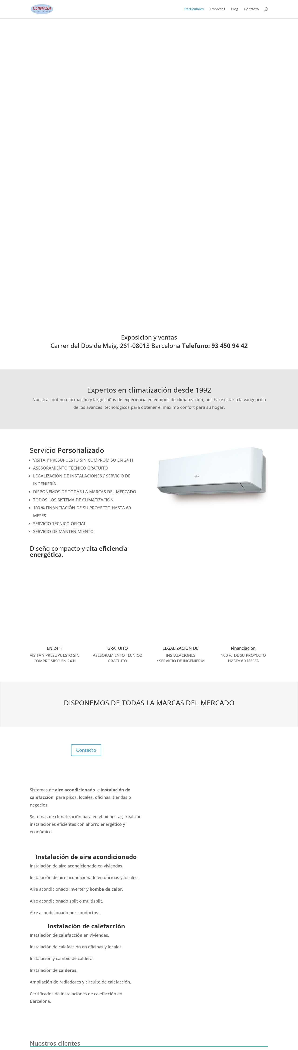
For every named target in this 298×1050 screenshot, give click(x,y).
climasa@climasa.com (60, 941)
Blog (234, 9)
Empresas (217, 9)
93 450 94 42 (52, 922)
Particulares (194, 9)
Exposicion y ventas (149, 43)
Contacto (251, 9)
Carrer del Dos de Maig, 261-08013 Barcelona (57, 971)
